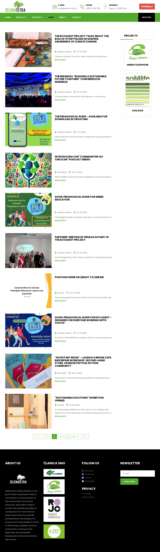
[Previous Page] (41, 436)
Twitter (87, 477)
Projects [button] (37, 17)
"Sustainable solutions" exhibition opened (80, 399)
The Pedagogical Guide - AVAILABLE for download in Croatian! (82, 118)
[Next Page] (80, 436)
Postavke (86, 493)
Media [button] (63, 17)
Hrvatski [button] (146, 17)
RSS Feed (87, 470)
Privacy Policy (88, 497)
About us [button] (21, 17)
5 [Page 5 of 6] (73, 436)
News (51, 17)
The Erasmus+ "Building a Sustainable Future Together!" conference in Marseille (81, 79)
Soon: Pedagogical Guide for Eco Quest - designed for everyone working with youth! (84, 320)
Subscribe (129, 481)
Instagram (88, 481)
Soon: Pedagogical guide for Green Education (80, 198)
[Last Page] (86, 436)
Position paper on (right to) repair (80, 277)
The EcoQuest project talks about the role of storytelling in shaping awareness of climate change (82, 39)
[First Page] (35, 436)
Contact (76, 17)
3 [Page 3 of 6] (60, 436)
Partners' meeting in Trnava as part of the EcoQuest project (83, 238)
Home (7, 17)
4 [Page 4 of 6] (67, 436)
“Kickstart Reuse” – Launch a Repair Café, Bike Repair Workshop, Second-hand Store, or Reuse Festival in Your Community (81, 362)
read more (61, 61)
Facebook (88, 474)
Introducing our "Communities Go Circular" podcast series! (79, 158)
